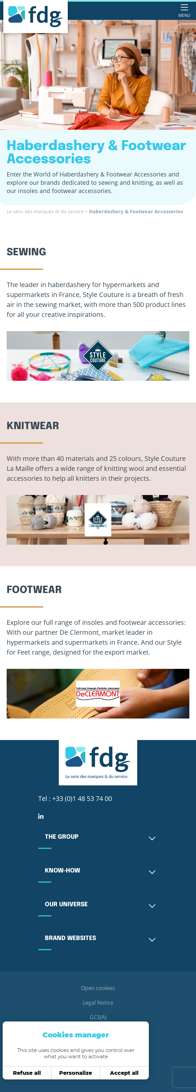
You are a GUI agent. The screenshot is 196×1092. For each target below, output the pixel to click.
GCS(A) (98, 1017)
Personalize (71, 1073)
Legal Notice (98, 1002)
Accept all (120, 1073)
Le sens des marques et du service (45, 211)
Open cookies (98, 988)
